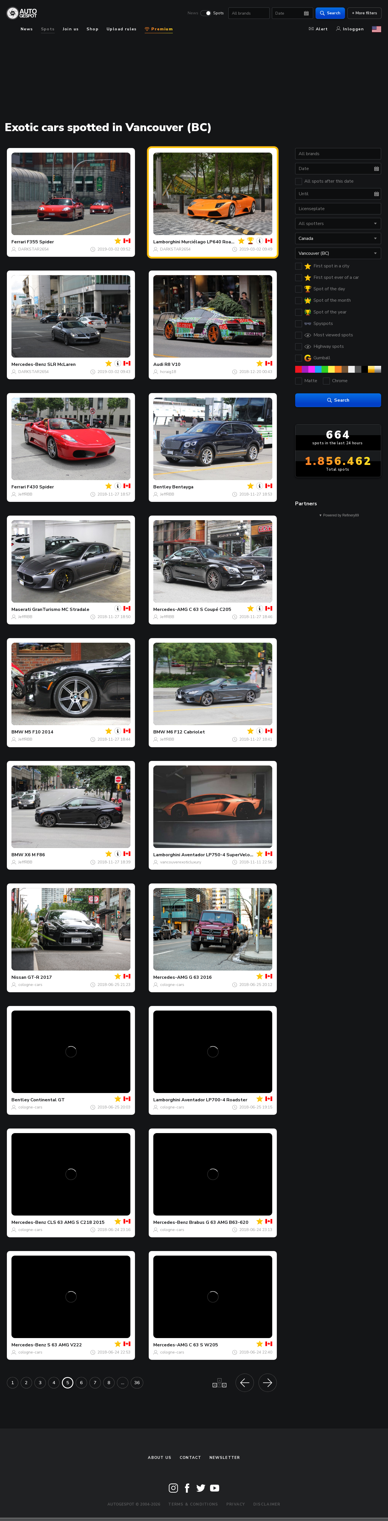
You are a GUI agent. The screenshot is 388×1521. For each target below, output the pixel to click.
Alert (318, 29)
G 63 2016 (200, 977)
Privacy (235, 1504)
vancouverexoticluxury (180, 862)
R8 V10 (172, 364)
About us (159, 1457)
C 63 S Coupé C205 (210, 609)
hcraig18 (168, 371)
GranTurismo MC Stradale (60, 609)
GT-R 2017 (40, 977)
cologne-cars (30, 984)
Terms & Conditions (193, 1504)
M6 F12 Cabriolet (185, 732)
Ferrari (18, 242)
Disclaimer (267, 1504)
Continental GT (47, 1100)
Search (330, 13)
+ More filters (364, 13)
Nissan (18, 977)
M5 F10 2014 (39, 732)
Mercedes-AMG (170, 609)
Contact (190, 1457)
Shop (93, 29)
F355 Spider (40, 242)
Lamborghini (166, 242)
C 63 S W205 (203, 1345)
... (122, 1383)
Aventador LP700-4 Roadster (214, 1100)
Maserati (21, 609)
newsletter (224, 1457)
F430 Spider (40, 487)
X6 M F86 (35, 855)
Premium (159, 29)
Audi (158, 364)
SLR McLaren (61, 364)
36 (137, 1383)
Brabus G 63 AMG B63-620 (218, 1222)
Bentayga (182, 487)
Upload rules (122, 29)
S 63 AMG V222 (64, 1345)
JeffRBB (25, 494)
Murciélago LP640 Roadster (212, 242)
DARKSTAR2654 (33, 249)
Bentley (162, 487)
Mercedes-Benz (28, 364)
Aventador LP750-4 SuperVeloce (218, 855)
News (192, 13)
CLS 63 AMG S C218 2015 (76, 1222)
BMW (17, 732)
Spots (218, 13)
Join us (71, 29)
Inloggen (350, 29)
